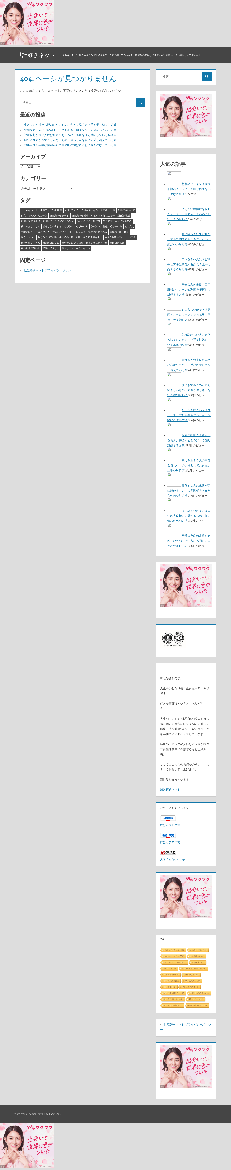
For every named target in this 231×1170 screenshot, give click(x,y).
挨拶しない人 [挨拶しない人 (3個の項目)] (59, 231)
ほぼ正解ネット (170, 789)
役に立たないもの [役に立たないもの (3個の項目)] (30, 226)
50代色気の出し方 (196, 999)
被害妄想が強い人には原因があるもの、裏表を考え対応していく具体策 (70, 135)
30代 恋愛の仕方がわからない (194, 968)
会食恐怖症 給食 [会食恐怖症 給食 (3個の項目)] (80, 215)
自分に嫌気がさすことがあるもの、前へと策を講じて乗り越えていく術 (70, 140)
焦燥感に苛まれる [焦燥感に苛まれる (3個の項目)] (97, 231)
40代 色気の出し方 (192, 981)
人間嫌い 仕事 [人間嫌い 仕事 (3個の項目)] (108, 210)
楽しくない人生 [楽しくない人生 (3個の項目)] (77, 231)
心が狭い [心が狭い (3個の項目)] (68, 226)
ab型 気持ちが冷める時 (197, 1005)
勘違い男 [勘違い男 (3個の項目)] (48, 220)
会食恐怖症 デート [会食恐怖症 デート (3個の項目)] (59, 215)
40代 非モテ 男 (170, 987)
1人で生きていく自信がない (175, 962)
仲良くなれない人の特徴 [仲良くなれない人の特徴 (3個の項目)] (34, 215)
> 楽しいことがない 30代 (174, 956)
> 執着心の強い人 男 (198, 950)
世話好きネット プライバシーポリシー (49, 270)
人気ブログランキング (172, 859)
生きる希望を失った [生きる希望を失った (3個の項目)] (115, 237)
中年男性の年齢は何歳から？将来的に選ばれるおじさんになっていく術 (70, 145)
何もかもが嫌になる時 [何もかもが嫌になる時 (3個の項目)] (103, 215)
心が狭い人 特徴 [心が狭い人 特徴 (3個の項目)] (99, 226)
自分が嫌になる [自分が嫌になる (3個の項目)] (51, 242)
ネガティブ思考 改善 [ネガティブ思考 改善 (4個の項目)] (51, 210)
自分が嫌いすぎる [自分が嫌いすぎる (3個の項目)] (30, 242)
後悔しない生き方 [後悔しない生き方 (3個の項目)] (52, 226)
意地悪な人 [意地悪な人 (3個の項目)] (27, 231)
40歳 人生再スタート (190, 987)
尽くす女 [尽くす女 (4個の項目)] (107, 220)
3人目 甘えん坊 (170, 968)
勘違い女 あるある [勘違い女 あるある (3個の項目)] (30, 220)
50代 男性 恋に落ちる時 (173, 999)
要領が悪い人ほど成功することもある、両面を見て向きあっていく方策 (70, 130)
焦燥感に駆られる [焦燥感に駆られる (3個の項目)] (119, 231)
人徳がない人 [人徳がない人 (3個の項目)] (72, 210)
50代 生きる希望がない (199, 993)
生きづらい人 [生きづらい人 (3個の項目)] (28, 237)
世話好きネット (37, 54)
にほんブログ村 (170, 825)
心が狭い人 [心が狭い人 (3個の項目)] (82, 226)
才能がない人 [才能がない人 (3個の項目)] (43, 231)
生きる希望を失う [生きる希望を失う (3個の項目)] (92, 237)
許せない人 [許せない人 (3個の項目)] (67, 248)
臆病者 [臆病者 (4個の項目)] (132, 237)
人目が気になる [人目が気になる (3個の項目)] (89, 210)
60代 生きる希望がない (173, 1005)
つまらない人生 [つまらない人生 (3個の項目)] (29, 210)
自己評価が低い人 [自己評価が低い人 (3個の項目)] (30, 248)
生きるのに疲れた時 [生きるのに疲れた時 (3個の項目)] (69, 237)
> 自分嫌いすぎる (197, 956)
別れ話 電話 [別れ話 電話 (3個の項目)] (123, 215)
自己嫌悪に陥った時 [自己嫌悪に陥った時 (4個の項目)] (96, 242)
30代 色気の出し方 (171, 975)
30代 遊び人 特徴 (192, 975)
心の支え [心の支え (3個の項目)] (129, 226)
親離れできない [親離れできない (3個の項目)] (51, 248)
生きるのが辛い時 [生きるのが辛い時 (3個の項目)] (47, 237)
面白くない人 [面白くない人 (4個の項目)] (83, 248)
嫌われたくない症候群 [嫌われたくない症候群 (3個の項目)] (88, 220)
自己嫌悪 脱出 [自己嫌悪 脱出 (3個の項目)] (117, 242)
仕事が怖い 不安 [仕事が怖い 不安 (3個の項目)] (126, 210)
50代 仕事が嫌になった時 (174, 993)
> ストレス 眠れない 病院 (174, 950)
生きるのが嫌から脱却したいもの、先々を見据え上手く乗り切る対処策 (70, 125)
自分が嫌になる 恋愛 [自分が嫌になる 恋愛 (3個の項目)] (72, 242)
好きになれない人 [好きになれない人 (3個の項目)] (64, 220)
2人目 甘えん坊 (198, 962)
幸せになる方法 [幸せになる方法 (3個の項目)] (123, 220)
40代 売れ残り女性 (171, 981)
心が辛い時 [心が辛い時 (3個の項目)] (116, 226)
